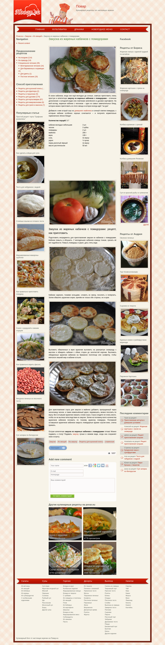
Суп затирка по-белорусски (27, 435)
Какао (128, 593)
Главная (39, 29)
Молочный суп (47, 605)
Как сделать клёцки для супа (27, 153)
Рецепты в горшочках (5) (28, 94)
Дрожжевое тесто (111, 622)
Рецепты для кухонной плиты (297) (32, 89)
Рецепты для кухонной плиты (91, 442)
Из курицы (25, 593)
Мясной (45, 591)
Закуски (28, 36)
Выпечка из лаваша (112, 605)
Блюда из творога (69, 593)
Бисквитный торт (111, 626)
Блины (107, 595)
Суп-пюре (45, 586)
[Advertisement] (82, 44)
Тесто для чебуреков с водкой (28, 187)
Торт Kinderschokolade (129, 272)
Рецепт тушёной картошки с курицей (100, 536)
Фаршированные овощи (72, 591)
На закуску (73, 442)
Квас (127, 591)
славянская (109, 442)
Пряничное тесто (90, 591)
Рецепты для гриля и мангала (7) (31, 105)
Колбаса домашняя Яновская (132, 159)
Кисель (128, 603)
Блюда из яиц (68, 612)
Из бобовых (25, 591)
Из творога (88, 586)
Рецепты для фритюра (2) (28, 91)
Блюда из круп (68, 586)
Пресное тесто (110, 591)
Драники (79, 29)
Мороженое (88, 607)
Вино (127, 598)
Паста (65, 622)
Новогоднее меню (102, 29)
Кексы (107, 631)
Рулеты (86, 612)
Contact (125, 29)
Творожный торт (111, 588)
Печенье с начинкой (91, 588)
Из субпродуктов (27, 595)
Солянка (45, 595)
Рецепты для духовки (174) (29, 97)
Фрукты (86, 614)
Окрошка (45, 593)
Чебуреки (108, 619)
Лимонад (129, 600)
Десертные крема (90, 610)
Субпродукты (68, 617)
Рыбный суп (46, 598)
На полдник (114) (25, 58)
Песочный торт (110, 617)
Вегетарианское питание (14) (32, 66)
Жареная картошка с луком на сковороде (135, 428)
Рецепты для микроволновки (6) (31, 102)
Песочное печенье (90, 600)
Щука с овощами (59, 538)
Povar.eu (19, 36)
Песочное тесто (110, 600)
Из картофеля (68, 607)
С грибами (67, 595)
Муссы (86, 593)
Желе (86, 605)
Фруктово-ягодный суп (50, 588)
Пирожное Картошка (128, 376)
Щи (43, 600)
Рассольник (46, 603)
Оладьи (107, 598)
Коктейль (129, 607)
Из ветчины (25, 586)
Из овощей (37, 36)
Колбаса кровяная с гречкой (131, 125)
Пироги (107, 614)
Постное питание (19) (29, 77)
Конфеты (87, 598)
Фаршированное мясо (71, 614)
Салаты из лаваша (112, 586)
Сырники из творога (128, 306)
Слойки (107, 603)
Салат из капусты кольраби (64, 572)
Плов (65, 603)
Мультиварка (59, 29)
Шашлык (66, 610)
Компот (128, 605)
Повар (81, 6)
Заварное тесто (110, 607)
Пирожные (88, 603)
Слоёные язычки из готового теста (30, 221)
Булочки (108, 629)
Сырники (108, 612)
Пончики (108, 610)
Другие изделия (110, 633)
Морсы (128, 595)
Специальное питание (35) (29, 63)
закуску (76, 434)
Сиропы (128, 586)
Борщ (44, 607)
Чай (127, 588)
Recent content (24, 43)
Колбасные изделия (70, 588)
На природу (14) (24, 60)
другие (146, 225)
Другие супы (46, 610)
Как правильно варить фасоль (28, 365)
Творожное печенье (91, 595)
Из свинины (67, 619)
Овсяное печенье (127, 238)
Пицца (107, 624)
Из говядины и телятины (72, 598)
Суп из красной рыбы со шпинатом (134, 193)
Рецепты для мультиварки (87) (30, 99)
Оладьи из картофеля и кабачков (97, 571)
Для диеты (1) (26, 74)
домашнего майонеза (83, 111)
